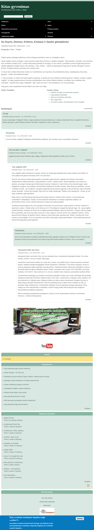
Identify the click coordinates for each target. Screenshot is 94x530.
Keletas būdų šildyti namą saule (15, 392)
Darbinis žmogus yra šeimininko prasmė (65, 92)
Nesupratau (10, 133)
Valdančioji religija (23, 36)
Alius (69, 22)
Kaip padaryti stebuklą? (59, 95)
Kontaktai (7, 359)
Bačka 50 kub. (9, 418)
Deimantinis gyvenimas (9, 29)
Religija (18, 49)
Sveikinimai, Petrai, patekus (14, 431)
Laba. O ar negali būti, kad (13, 456)
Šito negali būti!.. (56, 100)
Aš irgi (5, 113)
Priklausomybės (69, 29)
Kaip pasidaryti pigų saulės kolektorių (17, 368)
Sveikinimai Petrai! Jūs (12, 424)
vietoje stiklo (8, 450)
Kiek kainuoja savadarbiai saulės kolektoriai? (20, 400)
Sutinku (80, 518)
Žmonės (69, 36)
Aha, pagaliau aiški (19, 167)
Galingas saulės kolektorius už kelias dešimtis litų (21, 380)
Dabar (49, 25)
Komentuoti (88, 108)
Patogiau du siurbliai (11, 443)
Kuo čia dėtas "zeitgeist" (18, 150)
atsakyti (88, 126)
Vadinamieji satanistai (47, 502)
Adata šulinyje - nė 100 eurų (14, 372)
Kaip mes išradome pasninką (61, 97)
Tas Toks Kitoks (46, 498)
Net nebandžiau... (10, 475)
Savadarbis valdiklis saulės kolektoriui (17, 388)
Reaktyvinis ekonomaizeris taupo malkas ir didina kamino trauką (26, 376)
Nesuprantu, (19, 230)
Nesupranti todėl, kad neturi (28, 250)
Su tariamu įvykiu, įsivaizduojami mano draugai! (67, 102)
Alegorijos (4, 21)
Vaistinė (50, 32)
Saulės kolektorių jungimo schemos (16, 384)
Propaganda (5, 32)
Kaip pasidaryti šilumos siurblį (14, 396)
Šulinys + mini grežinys (12, 469)
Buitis (23, 25)
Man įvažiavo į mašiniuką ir (13, 462)
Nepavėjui (47, 505)
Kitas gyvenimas (15, 6)
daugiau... (88, 408)
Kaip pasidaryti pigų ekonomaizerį (16, 404)
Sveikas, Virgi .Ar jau (11, 437)
